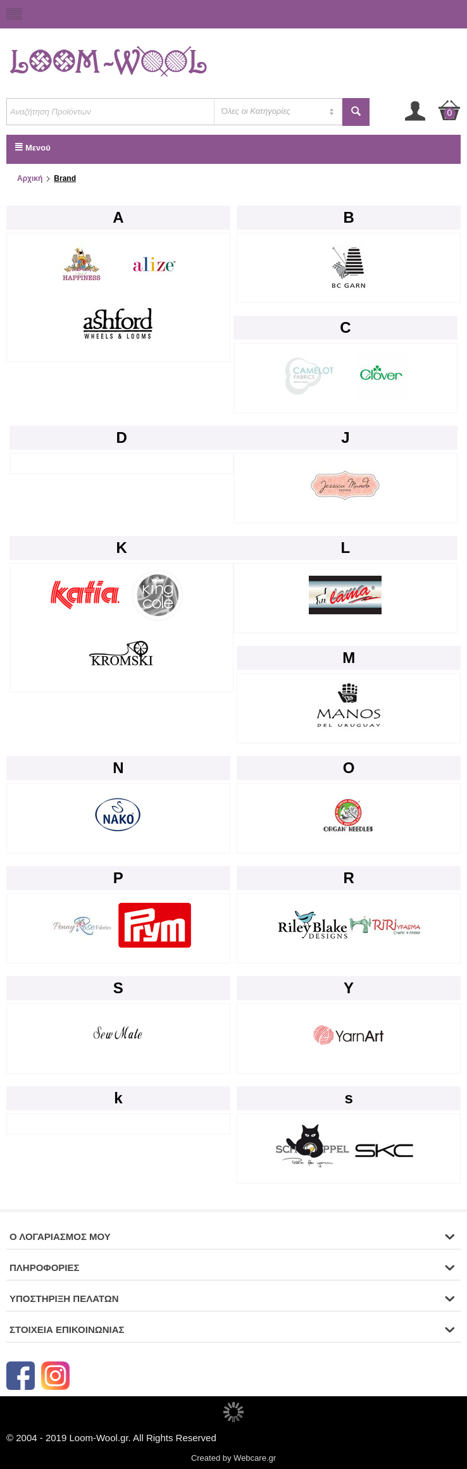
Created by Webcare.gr (233, 1458)
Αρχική (29, 178)
